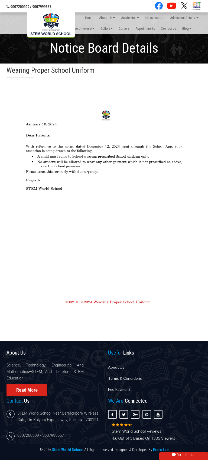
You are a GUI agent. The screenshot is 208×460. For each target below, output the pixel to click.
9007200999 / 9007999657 (28, 7)
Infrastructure (154, 18)
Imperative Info (83, 28)
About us (116, 367)
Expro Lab (160, 450)
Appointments (145, 28)
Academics (130, 18)
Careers (124, 28)
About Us (107, 18)
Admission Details (184, 18)
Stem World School (67, 450)
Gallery (106, 28)
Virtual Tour (183, 454)
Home (89, 18)
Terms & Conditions (125, 378)
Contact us (168, 28)
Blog (186, 28)
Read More (27, 390)
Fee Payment (119, 389)
